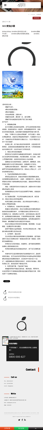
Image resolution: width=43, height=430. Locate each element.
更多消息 (36, 18)
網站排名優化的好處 (12, 292)
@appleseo (10, 386)
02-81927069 (10, 383)
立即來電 (7, 428)
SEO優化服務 (33, 14)
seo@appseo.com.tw (11, 402)
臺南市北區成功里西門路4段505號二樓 (18, 400)
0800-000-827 (17, 356)
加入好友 (21, 428)
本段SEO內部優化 (11, 298)
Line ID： (6, 386)
